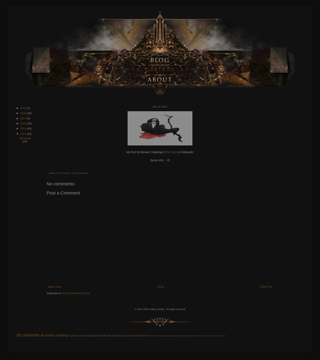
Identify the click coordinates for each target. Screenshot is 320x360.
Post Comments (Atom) (76, 293)
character (65, 173)
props (161, 335)
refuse (208, 336)
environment (139, 335)
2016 (23, 123)
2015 (23, 128)
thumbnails (105, 335)
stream (168, 335)
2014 (23, 133)
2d (58, 173)
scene (151, 335)
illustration (48, 335)
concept (127, 335)
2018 (23, 113)
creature (190, 336)
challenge (62, 335)
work (223, 336)
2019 (23, 108)
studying (117, 335)
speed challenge (80, 173)
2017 (23, 118)
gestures (177, 335)
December (25, 138)
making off (200, 336)
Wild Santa (172, 152)
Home (160, 286)
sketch (74, 335)
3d (156, 335)
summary (215, 336)
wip (184, 335)
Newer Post (54, 286)
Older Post (266, 286)
